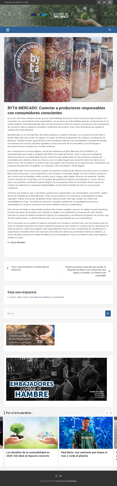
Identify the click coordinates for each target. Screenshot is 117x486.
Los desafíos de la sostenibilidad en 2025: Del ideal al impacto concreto (82, 454)
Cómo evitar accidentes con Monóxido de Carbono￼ (30, 268)
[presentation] (107, 413)
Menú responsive (110, 2)
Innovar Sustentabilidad (65, 481)
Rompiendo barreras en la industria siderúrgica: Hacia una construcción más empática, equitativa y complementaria (28, 457)
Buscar (108, 313)
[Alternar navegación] (7, 30)
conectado (33, 297)
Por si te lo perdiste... (19, 413)
